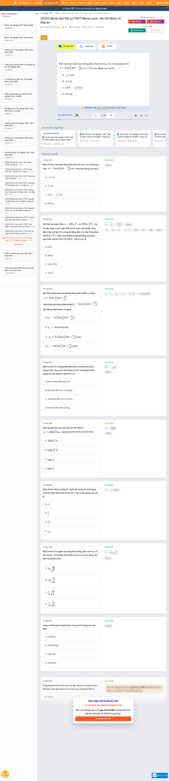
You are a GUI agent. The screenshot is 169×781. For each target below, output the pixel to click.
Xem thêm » (18, 245)
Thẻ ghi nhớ (65, 46)
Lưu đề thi (155, 30)
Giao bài (155, 22)
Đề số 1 (44, 38)
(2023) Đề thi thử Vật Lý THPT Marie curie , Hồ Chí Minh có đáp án (86, 13)
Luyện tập (86, 46)
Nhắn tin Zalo (159, 775)
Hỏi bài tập (5, 773)
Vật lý (58, 13)
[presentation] (69, 75)
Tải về (137, 30)
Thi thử (106, 46)
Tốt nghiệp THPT (46, 13)
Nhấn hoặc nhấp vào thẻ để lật (103, 107)
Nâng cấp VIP (103, 719)
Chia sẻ (137, 22)
